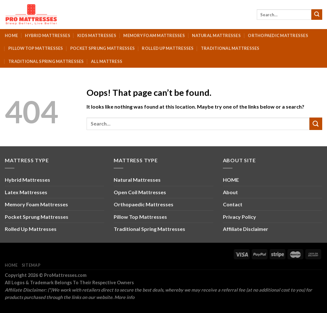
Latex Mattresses (26, 192)
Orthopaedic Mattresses (278, 35)
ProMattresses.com (65, 275)
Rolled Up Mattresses (168, 48)
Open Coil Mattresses (140, 192)
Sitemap (31, 265)
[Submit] (316, 14)
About (230, 192)
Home (11, 35)
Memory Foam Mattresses (154, 35)
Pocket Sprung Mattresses (102, 48)
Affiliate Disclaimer (245, 229)
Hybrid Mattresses (47, 35)
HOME (231, 180)
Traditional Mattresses (230, 48)
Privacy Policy (239, 217)
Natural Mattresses (216, 35)
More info (124, 297)
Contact (232, 204)
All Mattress (106, 61)
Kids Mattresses (96, 35)
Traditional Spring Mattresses (46, 61)
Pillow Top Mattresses (35, 48)
